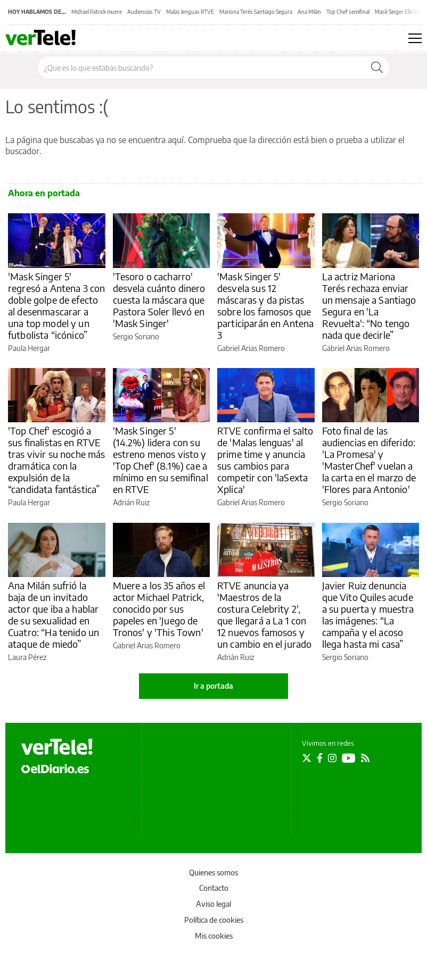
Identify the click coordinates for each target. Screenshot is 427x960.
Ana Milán (309, 12)
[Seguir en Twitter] (306, 758)
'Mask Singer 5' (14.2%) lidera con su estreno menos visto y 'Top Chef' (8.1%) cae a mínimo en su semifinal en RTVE (160, 459)
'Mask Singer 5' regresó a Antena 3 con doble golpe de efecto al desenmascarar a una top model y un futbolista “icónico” (56, 305)
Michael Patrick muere (96, 12)
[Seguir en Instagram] (332, 758)
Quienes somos (213, 872)
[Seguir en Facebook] (320, 758)
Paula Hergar (29, 348)
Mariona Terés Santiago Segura (255, 12)
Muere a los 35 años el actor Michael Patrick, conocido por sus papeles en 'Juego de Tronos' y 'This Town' (159, 608)
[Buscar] (377, 67)
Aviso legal (213, 903)
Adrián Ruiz (131, 502)
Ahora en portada (44, 193)
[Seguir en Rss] (365, 758)
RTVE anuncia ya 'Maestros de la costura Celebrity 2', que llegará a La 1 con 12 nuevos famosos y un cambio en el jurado (264, 614)
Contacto (213, 887)
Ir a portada (213, 685)
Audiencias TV (144, 12)
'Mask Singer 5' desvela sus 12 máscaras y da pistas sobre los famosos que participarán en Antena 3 (265, 305)
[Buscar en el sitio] (201, 67)
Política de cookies (213, 919)
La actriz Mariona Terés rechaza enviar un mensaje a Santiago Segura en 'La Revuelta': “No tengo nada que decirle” (369, 305)
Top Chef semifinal (347, 12)
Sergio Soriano (136, 336)
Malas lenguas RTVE (190, 12)
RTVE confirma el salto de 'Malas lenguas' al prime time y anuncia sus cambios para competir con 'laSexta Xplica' (265, 459)
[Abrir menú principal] (415, 38)
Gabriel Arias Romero (251, 348)
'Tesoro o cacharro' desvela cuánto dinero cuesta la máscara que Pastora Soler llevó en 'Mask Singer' (159, 299)
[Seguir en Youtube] (349, 758)
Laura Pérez (27, 657)
